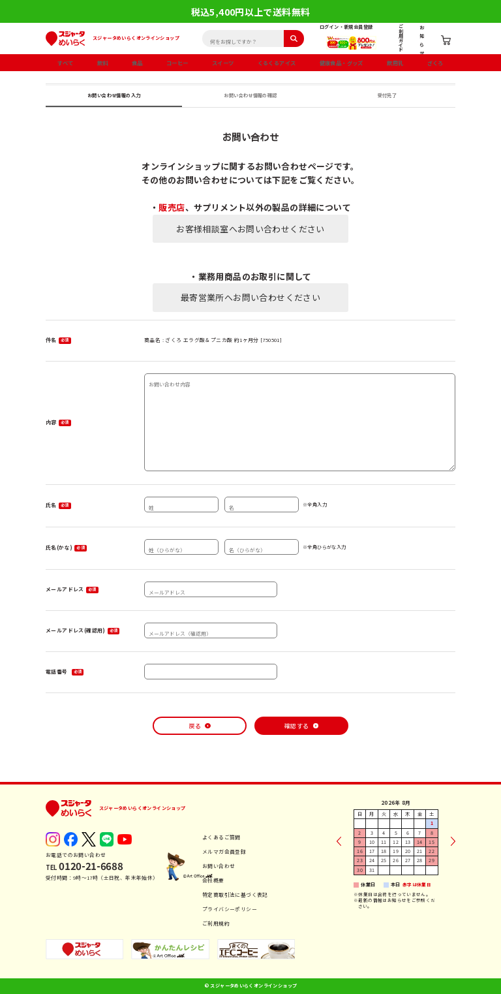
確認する (296, 726)
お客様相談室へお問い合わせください (250, 229)
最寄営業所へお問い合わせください (250, 297)
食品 (137, 63)
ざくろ (435, 63)
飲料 (102, 63)
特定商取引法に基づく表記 (235, 894)
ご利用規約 (216, 923)
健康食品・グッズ (341, 63)
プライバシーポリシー (229, 908)
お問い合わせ (218, 865)
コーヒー (177, 63)
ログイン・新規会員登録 (346, 26)
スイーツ (223, 63)
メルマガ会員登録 (224, 851)
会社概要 (213, 880)
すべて (65, 63)
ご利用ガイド (401, 38)
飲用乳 (395, 63)
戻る (195, 726)
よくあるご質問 (221, 837)
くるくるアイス (277, 63)
